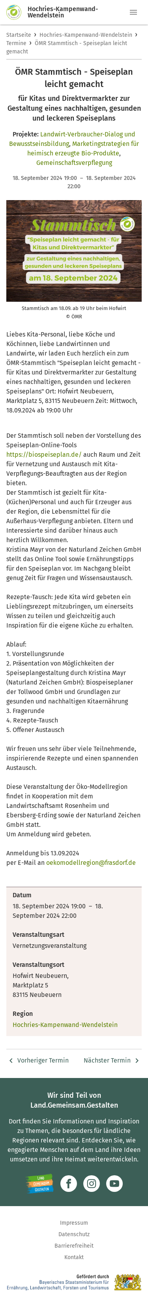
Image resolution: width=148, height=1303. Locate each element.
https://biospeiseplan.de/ (44, 454)
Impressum (74, 1223)
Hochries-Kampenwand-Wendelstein (85, 35)
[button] (133, 12)
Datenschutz (74, 1234)
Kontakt (74, 1257)
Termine (16, 43)
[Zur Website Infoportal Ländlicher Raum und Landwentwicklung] (39, 1183)
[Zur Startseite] (17, 12)
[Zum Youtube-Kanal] (114, 1183)
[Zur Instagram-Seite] (91, 1183)
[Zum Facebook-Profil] (68, 1183)
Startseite (18, 35)
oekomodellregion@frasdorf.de (91, 862)
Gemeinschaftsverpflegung (74, 162)
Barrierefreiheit (74, 1245)
